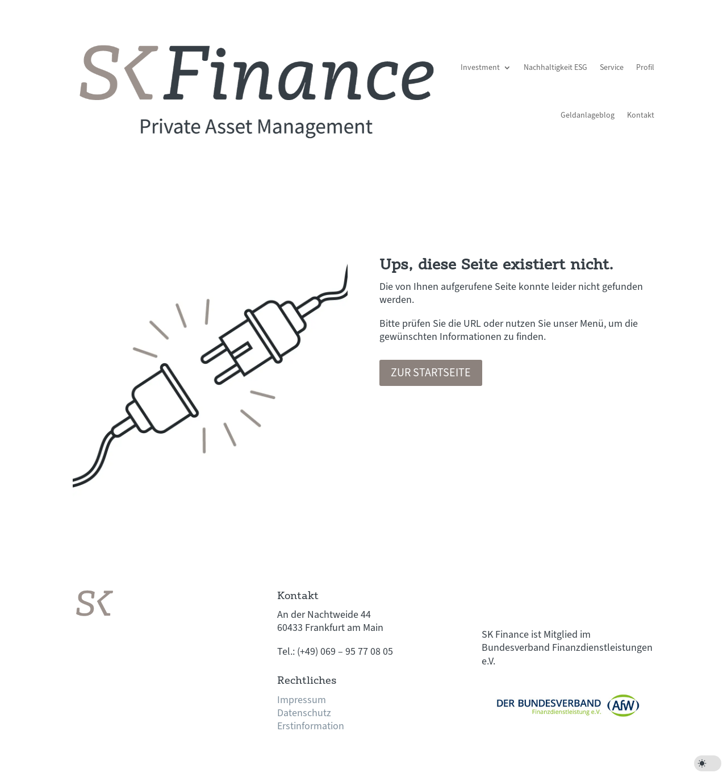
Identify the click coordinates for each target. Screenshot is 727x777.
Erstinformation (310, 726)
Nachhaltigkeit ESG (555, 67)
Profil (645, 67)
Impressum (301, 700)
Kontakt (640, 115)
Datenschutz (304, 713)
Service (612, 67)
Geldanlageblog (588, 115)
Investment (480, 67)
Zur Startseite (431, 373)
